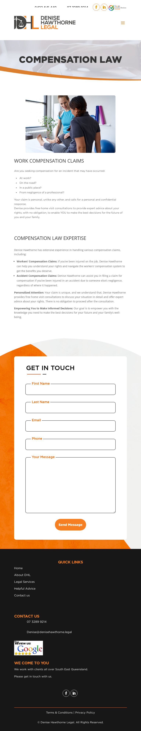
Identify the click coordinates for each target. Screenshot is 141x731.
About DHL (22, 575)
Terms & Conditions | (60, 712)
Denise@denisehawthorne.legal (49, 632)
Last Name (40, 402)
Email (36, 420)
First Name (41, 383)
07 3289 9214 (37, 621)
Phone (37, 438)
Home (18, 568)
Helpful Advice (24, 588)
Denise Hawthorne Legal (57, 722)
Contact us (22, 595)
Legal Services (24, 581)
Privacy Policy (85, 712)
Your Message (43, 457)
